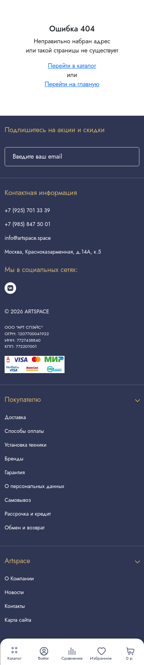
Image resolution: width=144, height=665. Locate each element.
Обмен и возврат (25, 527)
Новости (14, 592)
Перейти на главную (72, 84)
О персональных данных (34, 486)
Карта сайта (18, 620)
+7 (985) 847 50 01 (27, 224)
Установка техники (25, 445)
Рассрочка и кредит (28, 514)
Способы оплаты (24, 431)
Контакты (15, 606)
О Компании (19, 578)
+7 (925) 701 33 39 (27, 210)
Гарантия (15, 472)
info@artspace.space (28, 238)
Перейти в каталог (72, 65)
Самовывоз (18, 500)
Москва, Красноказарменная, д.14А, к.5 (53, 252)
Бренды (14, 458)
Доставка (15, 417)
